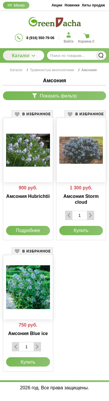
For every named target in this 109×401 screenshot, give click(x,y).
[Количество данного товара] (79, 215)
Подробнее (28, 230)
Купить (81, 230)
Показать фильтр (54, 95)
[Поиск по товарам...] (76, 55)
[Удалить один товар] (68, 215)
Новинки (72, 5)
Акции (56, 5)
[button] (32, 114)
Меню (16, 5)
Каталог (23, 55)
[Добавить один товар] (90, 215)
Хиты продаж (93, 5)
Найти (100, 55)
